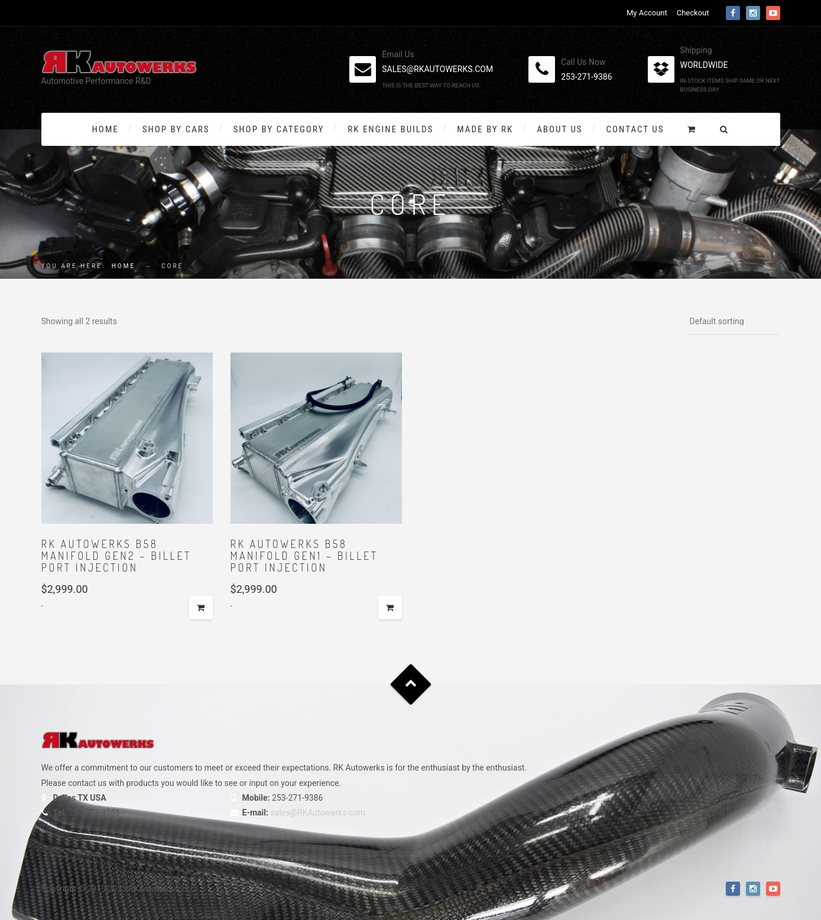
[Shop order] (735, 321)
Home (105, 129)
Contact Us (635, 129)
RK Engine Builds (390, 129)
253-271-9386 (586, 76)
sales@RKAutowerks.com (317, 812)
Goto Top (410, 685)
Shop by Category (278, 129)
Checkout (693, 12)
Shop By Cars (176, 129)
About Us (559, 129)
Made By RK (485, 129)
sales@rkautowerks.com (437, 69)
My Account (647, 12)
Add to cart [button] (201, 607)
